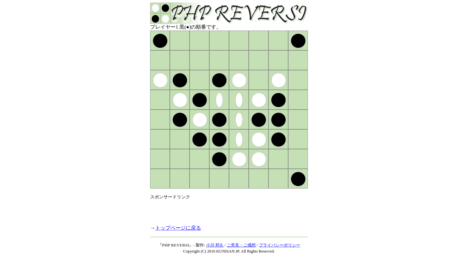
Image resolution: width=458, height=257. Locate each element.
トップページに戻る (178, 228)
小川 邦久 (215, 245)
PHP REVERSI (175, 245)
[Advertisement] (224, 209)
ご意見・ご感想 (241, 245)
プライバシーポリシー (279, 245)
